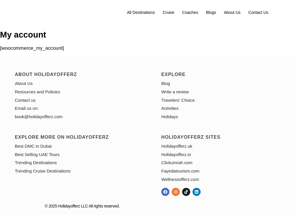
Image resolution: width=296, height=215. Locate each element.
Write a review (175, 91)
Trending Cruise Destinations (43, 170)
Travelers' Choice (178, 100)
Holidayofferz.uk (176, 146)
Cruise (168, 12)
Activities (169, 108)
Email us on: (27, 108)
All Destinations (141, 12)
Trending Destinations (36, 162)
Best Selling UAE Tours (37, 154)
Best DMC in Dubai (33, 146)
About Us (232, 12)
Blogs (211, 12)
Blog (165, 83)
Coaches (190, 12)
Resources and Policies (37, 91)
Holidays (169, 116)
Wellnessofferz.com (180, 179)
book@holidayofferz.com (38, 116)
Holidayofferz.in (176, 154)
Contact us (258, 12)
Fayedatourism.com (180, 170)
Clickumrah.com (177, 162)
